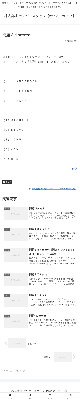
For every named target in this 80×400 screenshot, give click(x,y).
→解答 (73, 168)
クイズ (7, 182)
